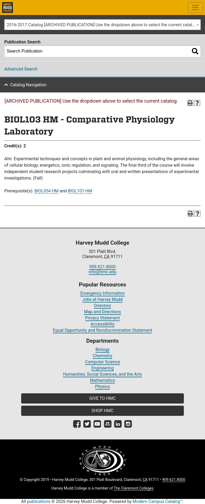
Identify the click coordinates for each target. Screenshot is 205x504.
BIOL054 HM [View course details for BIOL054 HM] (46, 190)
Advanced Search (21, 69)
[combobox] (102, 24)
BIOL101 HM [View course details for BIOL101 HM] (80, 190)
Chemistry (102, 355)
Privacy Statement (102, 317)
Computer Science (102, 361)
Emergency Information (102, 293)
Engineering (102, 368)
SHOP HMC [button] (103, 410)
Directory (102, 305)
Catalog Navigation (28, 84)
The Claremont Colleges (134, 488)
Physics (102, 386)
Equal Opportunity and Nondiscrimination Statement (102, 330)
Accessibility (103, 324)
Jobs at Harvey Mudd (102, 299)
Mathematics (102, 380)
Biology (102, 349)
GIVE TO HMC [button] (102, 398)
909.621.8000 (102, 266)
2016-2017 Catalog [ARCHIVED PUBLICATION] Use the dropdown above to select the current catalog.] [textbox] (103, 24)
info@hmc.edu (103, 271)
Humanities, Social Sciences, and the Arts (102, 374)
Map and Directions (102, 311)
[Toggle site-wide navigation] (195, 7)
